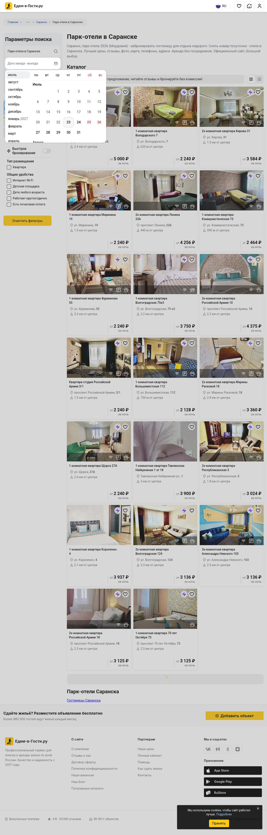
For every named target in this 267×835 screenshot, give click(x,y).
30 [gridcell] (68, 132)
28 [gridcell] (48, 132)
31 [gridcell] (79, 132)
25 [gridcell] (89, 122)
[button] (239, 6)
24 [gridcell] (79, 122)
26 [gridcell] (99, 122)
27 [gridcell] (38, 132)
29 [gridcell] (58, 132)
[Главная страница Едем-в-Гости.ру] (24, 6)
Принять (219, 823)
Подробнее (224, 814)
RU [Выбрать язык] (221, 6)
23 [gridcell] (68, 122)
